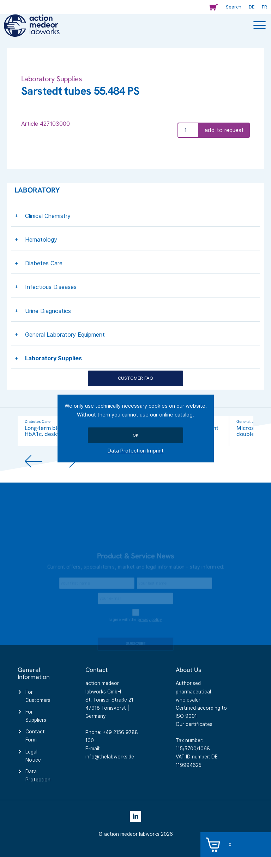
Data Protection (127, 451)
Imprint (155, 451)
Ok (135, 435)
